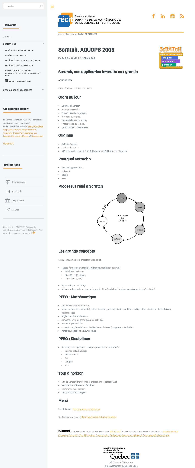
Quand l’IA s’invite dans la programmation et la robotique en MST (22, 73)
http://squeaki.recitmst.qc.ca (86, 409)
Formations (71, 34)
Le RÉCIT (15, 210)
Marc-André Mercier (20, 136)
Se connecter (15, 233)
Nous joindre (17, 191)
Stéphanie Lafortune (12, 130)
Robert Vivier (37, 136)
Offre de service (19, 182)
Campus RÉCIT (18, 200)
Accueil (61, 34)
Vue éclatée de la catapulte (19, 65)
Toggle (52, 6)
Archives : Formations (18, 80)
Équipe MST (8, 143)
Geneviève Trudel (11, 133)
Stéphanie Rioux (29, 130)
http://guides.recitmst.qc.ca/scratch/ (98, 417)
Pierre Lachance (26, 133)
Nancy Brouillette (35, 126)
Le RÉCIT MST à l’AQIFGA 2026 (19, 50)
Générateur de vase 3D (16, 55)
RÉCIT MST (115, 431)
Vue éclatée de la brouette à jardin (23, 60)
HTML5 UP (27, 233)
